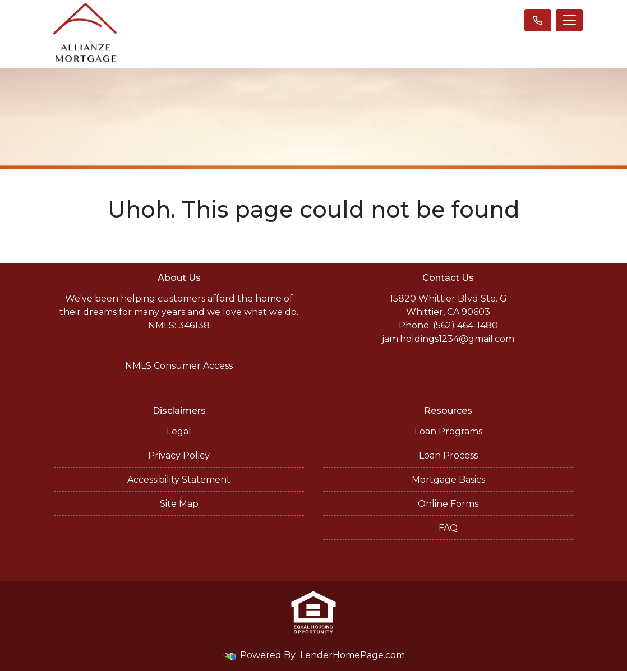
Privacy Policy (179, 455)
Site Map (179, 503)
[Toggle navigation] (569, 20)
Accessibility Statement (178, 479)
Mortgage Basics (448, 479)
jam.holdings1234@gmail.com (448, 339)
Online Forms (448, 503)
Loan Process (448, 455)
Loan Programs (448, 431)
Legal (179, 431)
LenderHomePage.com (352, 655)
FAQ (448, 527)
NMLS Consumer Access (179, 365)
